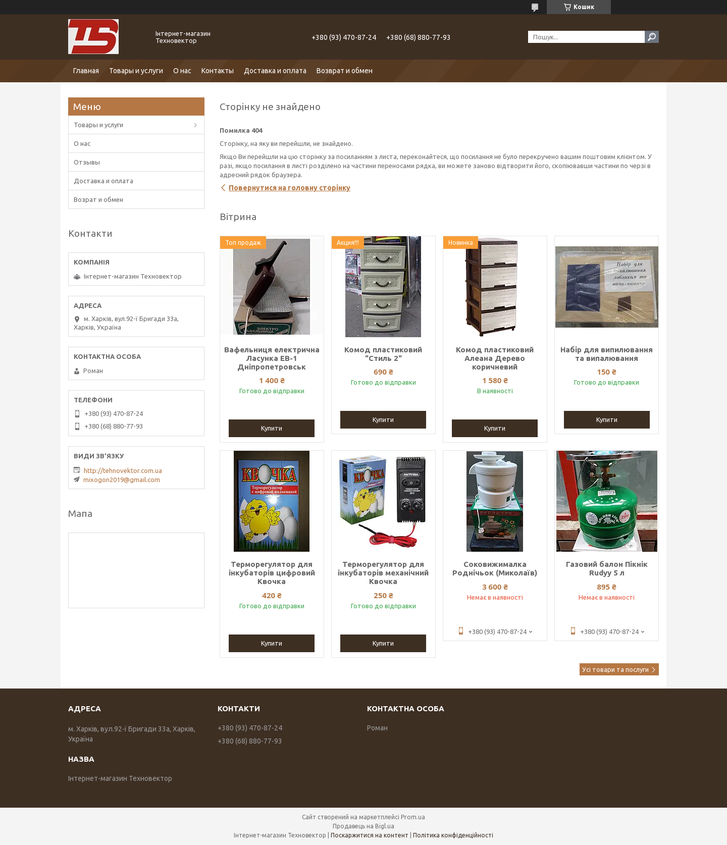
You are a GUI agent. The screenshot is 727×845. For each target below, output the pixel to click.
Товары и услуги (136, 71)
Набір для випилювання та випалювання (606, 353)
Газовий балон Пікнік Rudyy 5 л (607, 568)
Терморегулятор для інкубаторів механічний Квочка (383, 573)
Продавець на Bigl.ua (363, 826)
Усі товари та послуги (615, 669)
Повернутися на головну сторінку (289, 188)
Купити (271, 428)
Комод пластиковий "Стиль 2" (383, 353)
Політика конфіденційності (453, 835)
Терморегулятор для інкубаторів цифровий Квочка (272, 573)
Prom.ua (413, 817)
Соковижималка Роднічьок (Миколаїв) (494, 568)
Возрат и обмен (98, 199)
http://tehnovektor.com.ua (123, 470)
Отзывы (87, 162)
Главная (86, 71)
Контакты (217, 71)
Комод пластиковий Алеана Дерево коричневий (495, 358)
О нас (182, 71)
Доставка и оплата (275, 71)
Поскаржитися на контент (369, 835)
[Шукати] (652, 37)
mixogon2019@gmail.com (121, 479)
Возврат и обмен (345, 71)
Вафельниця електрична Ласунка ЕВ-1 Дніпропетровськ (272, 358)
